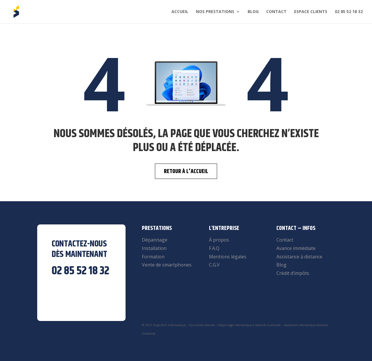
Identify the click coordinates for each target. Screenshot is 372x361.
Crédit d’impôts (292, 273)
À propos (219, 240)
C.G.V (214, 265)
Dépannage (154, 240)
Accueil (179, 12)
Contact (276, 12)
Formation (153, 256)
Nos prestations (215, 12)
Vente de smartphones (167, 265)
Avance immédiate (296, 248)
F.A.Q (214, 248)
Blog (253, 12)
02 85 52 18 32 (349, 12)
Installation (154, 248)
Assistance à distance (299, 256)
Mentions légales (227, 256)
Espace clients (310, 12)
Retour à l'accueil (186, 171)
